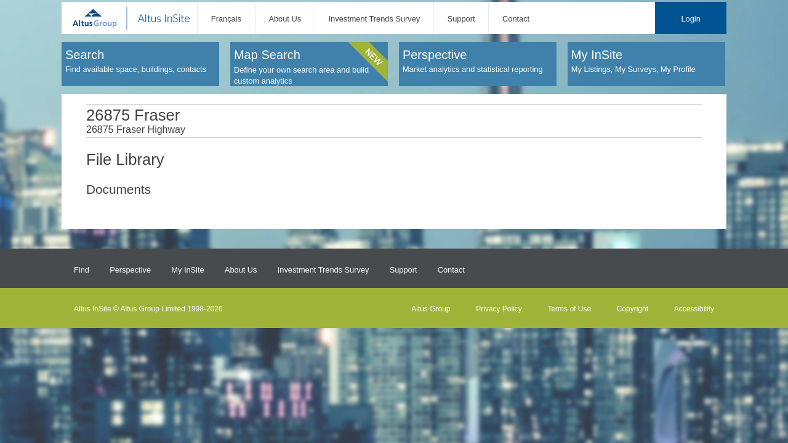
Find (81, 269)
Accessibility (694, 309)
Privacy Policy (499, 309)
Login (690, 18)
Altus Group (430, 309)
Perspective (130, 269)
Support (461, 18)
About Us (284, 18)
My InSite (187, 269)
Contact (515, 18)
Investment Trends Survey (374, 18)
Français (226, 18)
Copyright (632, 309)
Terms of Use (569, 309)
